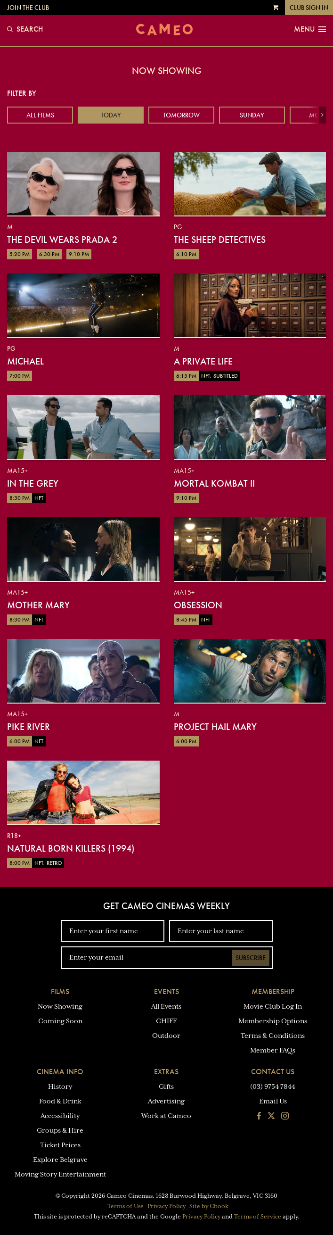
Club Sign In (309, 7)
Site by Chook (208, 1206)
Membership (273, 991)
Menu (310, 29)
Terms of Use (125, 1206)
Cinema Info (60, 1072)
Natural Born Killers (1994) (70, 848)
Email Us (273, 1101)
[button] (322, 115)
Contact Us (272, 1072)
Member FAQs (272, 1050)
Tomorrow (181, 115)
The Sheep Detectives (220, 239)
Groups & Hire (60, 1130)
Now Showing (60, 1006)
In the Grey (32, 483)
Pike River (28, 727)
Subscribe (251, 957)
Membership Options (272, 1021)
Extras (166, 1072)
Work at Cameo (166, 1115)
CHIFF (166, 1021)
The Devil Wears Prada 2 (62, 239)
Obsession (198, 605)
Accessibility (60, 1115)
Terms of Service (257, 1216)
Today (111, 115)
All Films (40, 115)
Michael (25, 361)
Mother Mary (38, 605)
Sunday (252, 115)
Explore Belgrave (60, 1159)
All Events (166, 1006)
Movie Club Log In (273, 1006)
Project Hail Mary (215, 727)
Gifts (166, 1086)
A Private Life (203, 361)
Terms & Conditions (273, 1035)
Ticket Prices (60, 1145)
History (60, 1086)
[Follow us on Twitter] (271, 1116)
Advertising (166, 1101)
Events (166, 991)
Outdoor (166, 1035)
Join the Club (28, 7)
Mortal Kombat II (214, 483)
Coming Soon (60, 1021)
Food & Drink (60, 1101)
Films (60, 991)
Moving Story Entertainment (60, 1174)
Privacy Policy (166, 1206)
